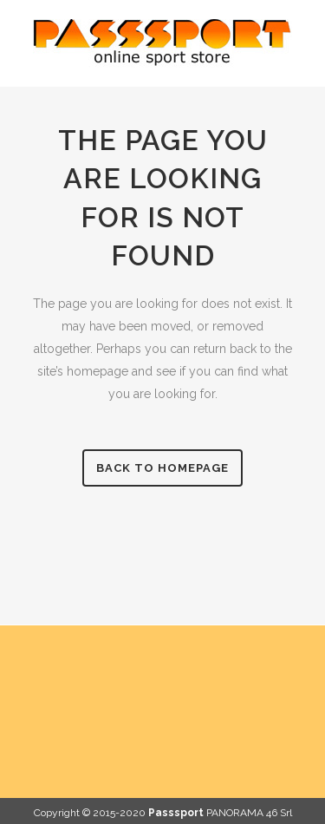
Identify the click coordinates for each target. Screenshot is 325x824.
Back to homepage (162, 467)
